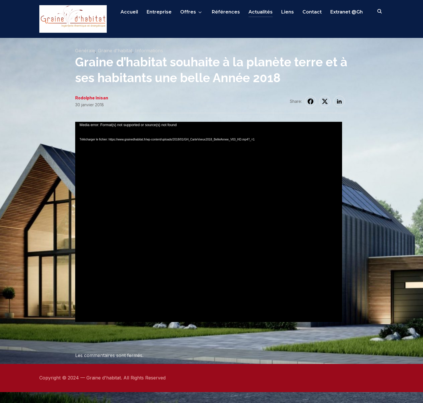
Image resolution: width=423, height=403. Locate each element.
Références (226, 12)
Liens (287, 12)
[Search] (379, 11)
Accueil (129, 12)
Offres (188, 12)
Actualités (261, 12)
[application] (208, 208)
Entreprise (159, 12)
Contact (312, 12)
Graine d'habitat (115, 62)
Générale (85, 62)
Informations (149, 62)
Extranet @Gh (346, 12)
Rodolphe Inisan (91, 109)
